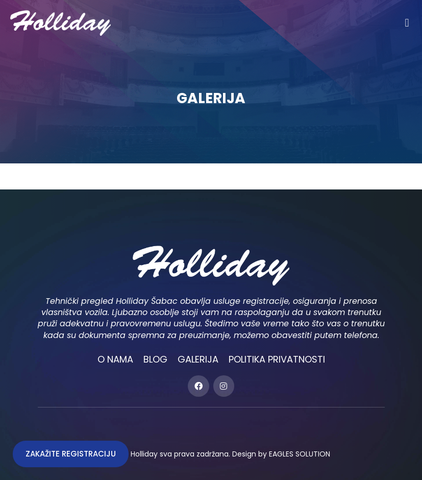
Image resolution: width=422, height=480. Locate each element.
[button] (407, 22)
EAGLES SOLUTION (299, 454)
